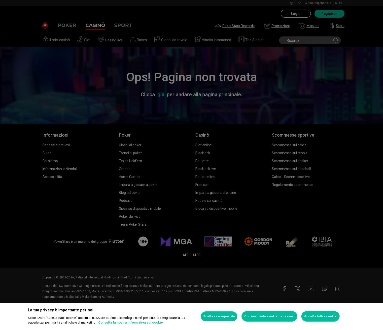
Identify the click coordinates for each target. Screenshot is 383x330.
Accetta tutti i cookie (320, 316)
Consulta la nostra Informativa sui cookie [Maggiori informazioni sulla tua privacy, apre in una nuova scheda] (130, 322)
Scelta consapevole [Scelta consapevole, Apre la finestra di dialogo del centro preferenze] (219, 316)
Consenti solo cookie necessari (269, 316)
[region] (191, 316)
